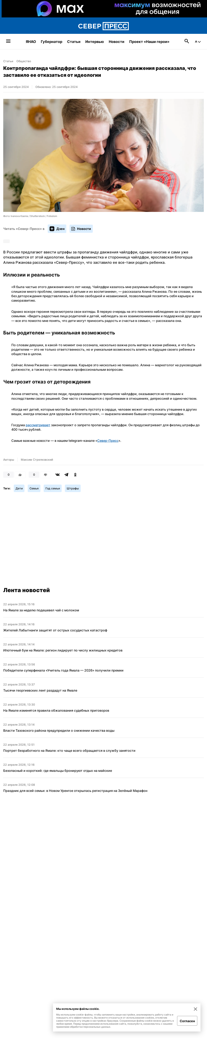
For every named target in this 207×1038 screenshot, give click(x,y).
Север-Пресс (107, 441)
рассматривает (38, 425)
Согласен (187, 1021)
